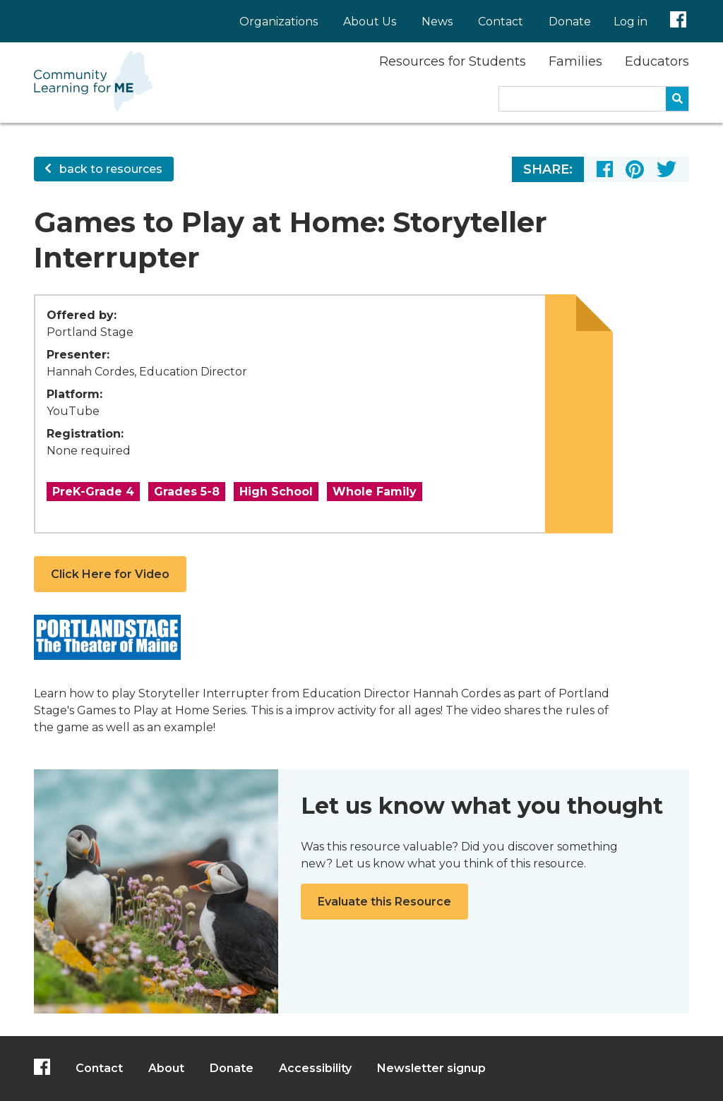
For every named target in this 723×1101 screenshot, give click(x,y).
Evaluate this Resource (384, 901)
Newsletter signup (431, 1068)
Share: (548, 169)
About (166, 1068)
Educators (657, 61)
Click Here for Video (110, 574)
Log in (630, 21)
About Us (369, 21)
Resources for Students (452, 61)
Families (575, 61)
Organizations (278, 21)
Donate (570, 21)
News (437, 21)
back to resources (103, 169)
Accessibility (315, 1068)
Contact (500, 21)
